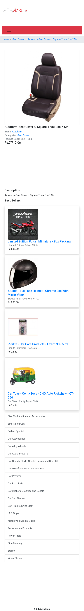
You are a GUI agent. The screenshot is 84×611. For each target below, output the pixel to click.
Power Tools (14, 535)
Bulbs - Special (16, 431)
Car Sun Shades (16, 498)
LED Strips (13, 513)
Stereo (11, 550)
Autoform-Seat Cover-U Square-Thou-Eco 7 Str (52, 39)
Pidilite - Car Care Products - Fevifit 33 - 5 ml (38, 344)
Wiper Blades (15, 558)
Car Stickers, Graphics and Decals (26, 491)
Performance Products (20, 528)
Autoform (17, 131)
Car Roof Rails (15, 483)
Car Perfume (14, 476)
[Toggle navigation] (9, 30)
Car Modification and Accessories (26, 468)
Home (5, 39)
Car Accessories (16, 438)
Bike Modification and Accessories (26, 416)
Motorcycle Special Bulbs (21, 520)
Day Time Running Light (20, 505)
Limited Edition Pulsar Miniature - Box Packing (39, 241)
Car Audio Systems (18, 453)
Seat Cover (23, 135)
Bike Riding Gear (16, 423)
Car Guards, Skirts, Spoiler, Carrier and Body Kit (33, 461)
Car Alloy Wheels (17, 446)
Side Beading (15, 543)
